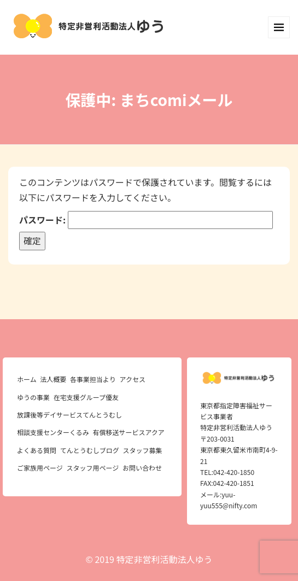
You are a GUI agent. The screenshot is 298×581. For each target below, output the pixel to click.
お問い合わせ (142, 467)
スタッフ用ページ (92, 467)
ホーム (27, 379)
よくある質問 (36, 450)
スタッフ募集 (142, 450)
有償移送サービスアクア (128, 432)
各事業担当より (93, 379)
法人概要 (53, 379)
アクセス (132, 379)
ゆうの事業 (33, 397)
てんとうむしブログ (89, 450)
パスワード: (146, 220)
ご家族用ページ (40, 467)
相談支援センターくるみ (53, 432)
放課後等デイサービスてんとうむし (69, 414)
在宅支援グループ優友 (86, 397)
